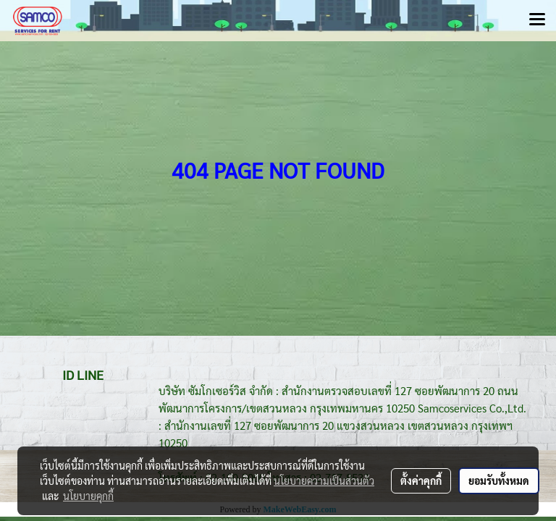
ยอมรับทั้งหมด (498, 480)
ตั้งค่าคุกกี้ (421, 480)
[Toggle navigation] (537, 20)
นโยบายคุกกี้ (88, 495)
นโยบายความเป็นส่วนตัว (324, 480)
